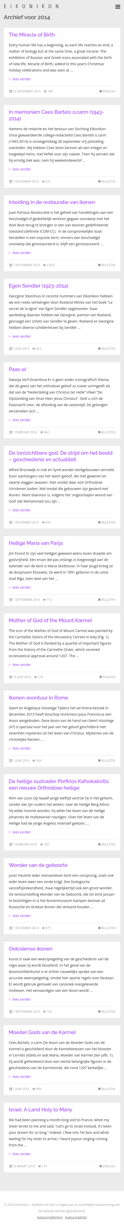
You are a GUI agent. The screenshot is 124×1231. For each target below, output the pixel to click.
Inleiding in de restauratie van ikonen (52, 202)
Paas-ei (17, 369)
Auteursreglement (50, 1217)
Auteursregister (76, 1217)
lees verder (22, 79)
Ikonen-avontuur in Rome (38, 698)
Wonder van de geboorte (38, 865)
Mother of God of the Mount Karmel (50, 620)
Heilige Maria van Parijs (36, 543)
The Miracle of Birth (32, 35)
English (109, 91)
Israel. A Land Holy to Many (40, 1110)
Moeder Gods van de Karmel (42, 1032)
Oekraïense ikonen (30, 949)
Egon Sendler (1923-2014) (38, 286)
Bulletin (108, 181)
